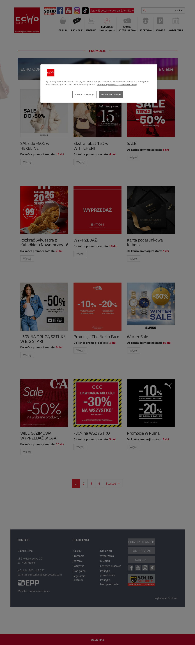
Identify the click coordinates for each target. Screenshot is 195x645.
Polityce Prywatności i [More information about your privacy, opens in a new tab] (108, 84)
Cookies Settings (84, 94)
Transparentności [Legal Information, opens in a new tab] (128, 84)
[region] (98, 83)
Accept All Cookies (111, 94)
